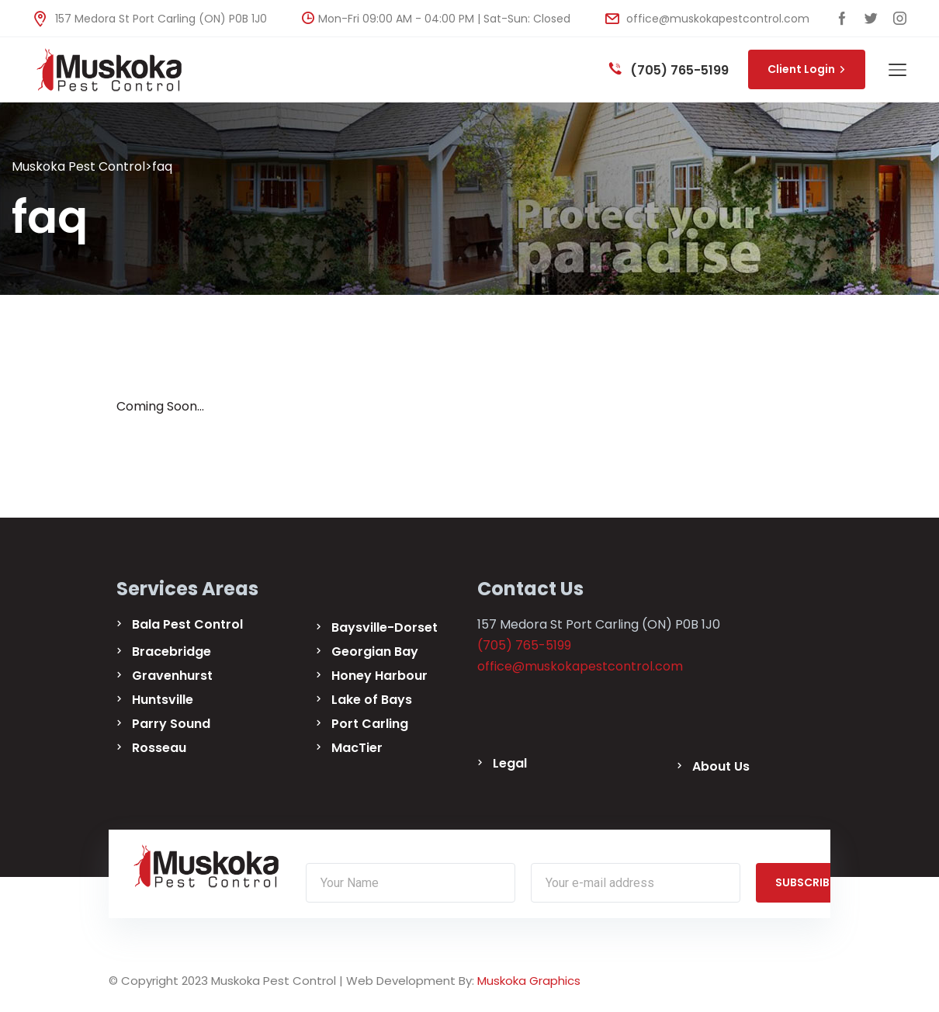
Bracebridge (171, 651)
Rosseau (159, 748)
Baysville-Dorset (384, 627)
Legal (510, 763)
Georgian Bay (374, 651)
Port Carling (369, 724)
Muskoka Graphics (528, 980)
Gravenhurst (172, 675)
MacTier (357, 748)
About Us (721, 766)
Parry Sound (171, 724)
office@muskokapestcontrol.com (707, 18)
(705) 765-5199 (669, 70)
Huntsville (162, 700)
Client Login (806, 69)
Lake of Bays (371, 700)
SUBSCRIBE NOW (825, 882)
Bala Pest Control (187, 624)
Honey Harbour (379, 675)
